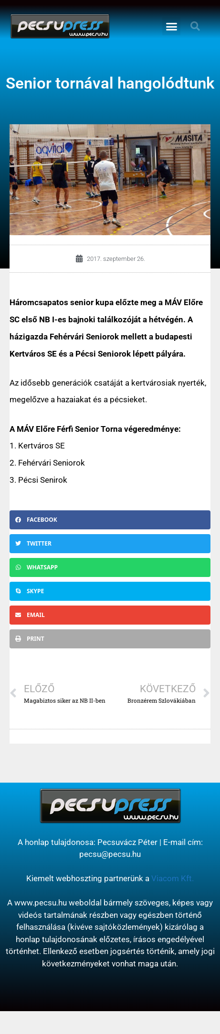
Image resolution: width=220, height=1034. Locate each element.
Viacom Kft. (172, 878)
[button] (171, 26)
